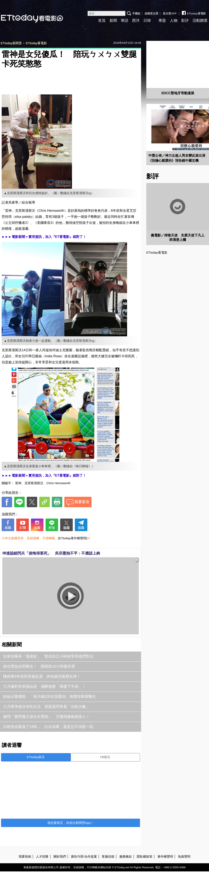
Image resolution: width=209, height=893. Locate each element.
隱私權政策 (144, 856)
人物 (173, 20)
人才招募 (42, 856)
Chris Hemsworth (58, 483)
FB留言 (105, 757)
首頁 (102, 20)
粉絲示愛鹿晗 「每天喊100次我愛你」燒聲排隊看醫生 (49, 696)
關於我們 (60, 856)
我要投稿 (25, 856)
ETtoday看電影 (193, 12)
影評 (185, 20)
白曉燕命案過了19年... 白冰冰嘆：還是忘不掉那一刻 (48, 727)
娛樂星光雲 (151, 13)
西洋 (136, 20)
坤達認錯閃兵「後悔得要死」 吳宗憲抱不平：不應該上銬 (51, 553)
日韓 (147, 20)
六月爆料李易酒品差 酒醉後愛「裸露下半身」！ (44, 686)
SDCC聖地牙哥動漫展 (177, 93)
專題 (162, 20)
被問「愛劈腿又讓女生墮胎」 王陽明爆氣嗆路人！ (46, 717)
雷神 (18, 483)
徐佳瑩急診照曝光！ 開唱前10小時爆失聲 (39, 666)
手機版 (136, 13)
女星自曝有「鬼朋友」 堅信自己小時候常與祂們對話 (48, 656)
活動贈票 (200, 20)
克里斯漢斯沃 (33, 483)
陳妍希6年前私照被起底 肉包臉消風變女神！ (41, 676)
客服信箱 (108, 856)
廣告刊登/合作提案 (84, 856)
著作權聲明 (165, 856)
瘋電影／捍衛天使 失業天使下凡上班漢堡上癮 (177, 237)
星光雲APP (170, 13)
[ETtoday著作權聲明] (72, 538)
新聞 (113, 20)
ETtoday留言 (36, 757)
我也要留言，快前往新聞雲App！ (70, 823)
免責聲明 (184, 856)
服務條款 (125, 856)
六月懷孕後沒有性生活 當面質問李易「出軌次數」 (46, 707)
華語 (124, 20)
